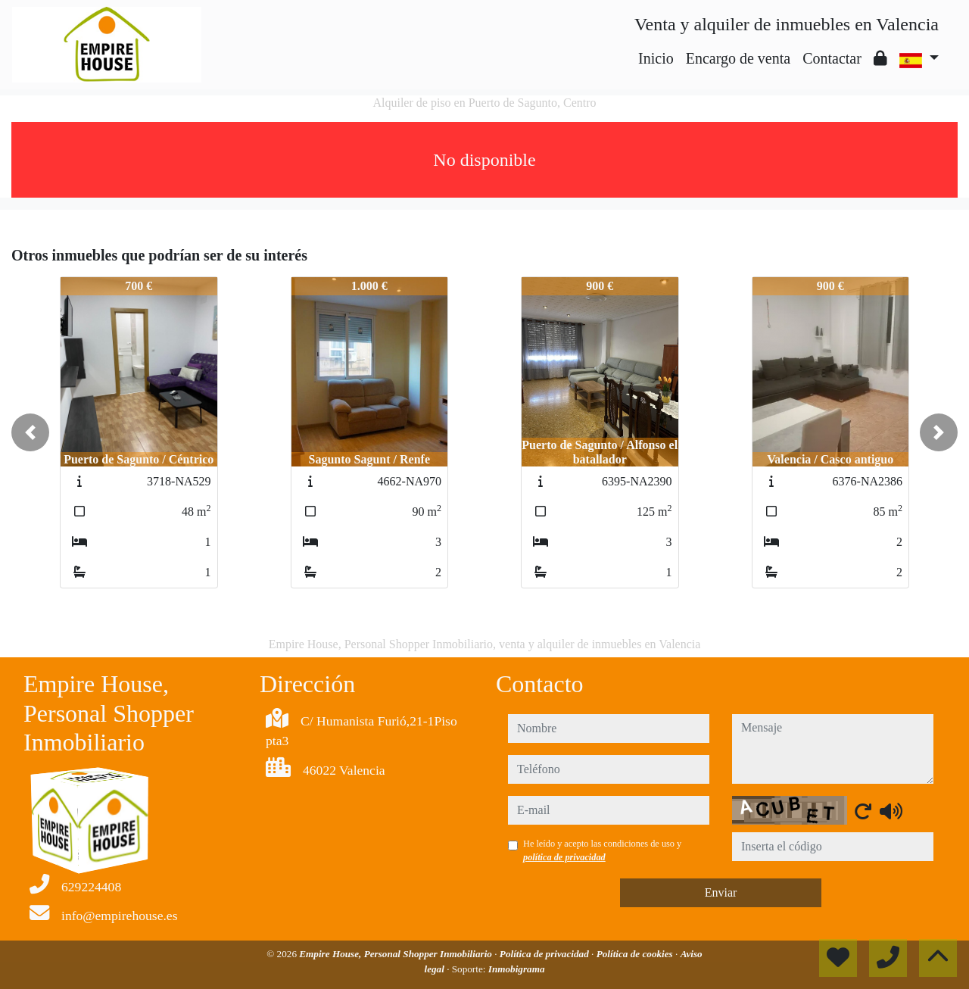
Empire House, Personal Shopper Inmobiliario (396, 953)
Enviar (721, 892)
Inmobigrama (516, 969)
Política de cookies (636, 953)
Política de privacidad (545, 953)
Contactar (832, 58)
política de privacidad (564, 857)
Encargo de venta (738, 58)
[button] (30, 432)
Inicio (656, 58)
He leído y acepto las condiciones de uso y (602, 850)
